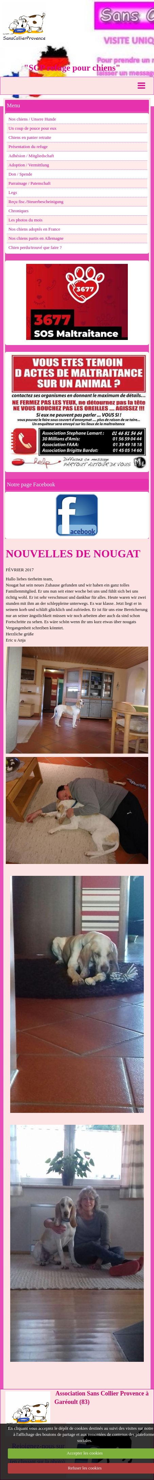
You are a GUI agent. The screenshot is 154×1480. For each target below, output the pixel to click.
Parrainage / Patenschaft (29, 183)
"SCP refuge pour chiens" (72, 68)
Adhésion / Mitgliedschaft (31, 156)
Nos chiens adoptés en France (34, 229)
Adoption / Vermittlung (28, 165)
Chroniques (18, 211)
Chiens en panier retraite (29, 137)
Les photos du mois (25, 220)
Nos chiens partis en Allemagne (36, 238)
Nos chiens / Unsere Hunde (32, 119)
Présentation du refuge (28, 146)
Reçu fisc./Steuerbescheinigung (35, 201)
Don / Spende (20, 174)
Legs (12, 192)
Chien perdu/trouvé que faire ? (35, 247)
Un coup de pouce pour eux (32, 128)
